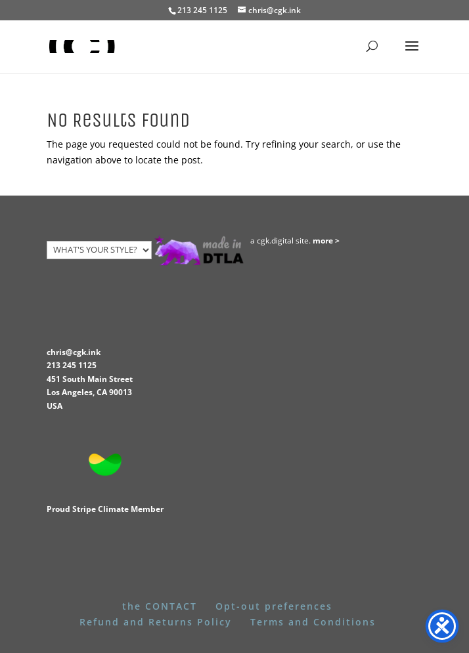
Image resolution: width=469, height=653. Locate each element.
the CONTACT (159, 606)
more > (326, 240)
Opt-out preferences (273, 606)
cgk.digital (275, 240)
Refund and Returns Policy (155, 622)
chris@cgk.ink (73, 352)
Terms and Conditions (313, 622)
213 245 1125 (72, 365)
